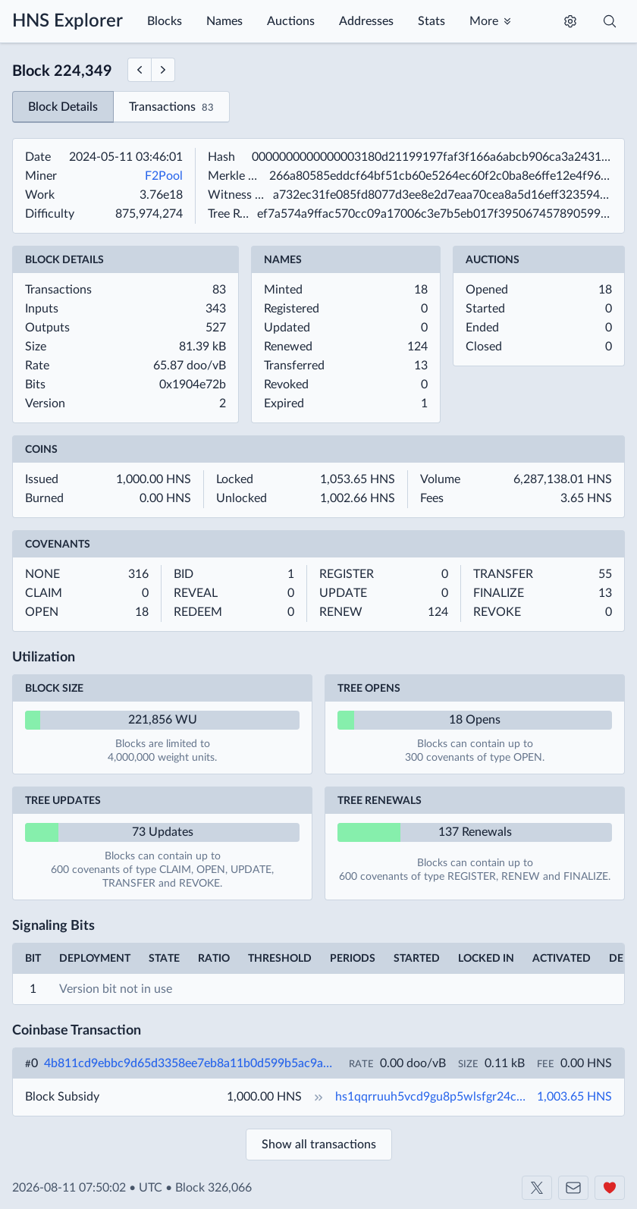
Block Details (63, 107)
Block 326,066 (213, 1188)
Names (224, 21)
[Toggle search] (610, 21)
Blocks (164, 21)
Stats (431, 21)
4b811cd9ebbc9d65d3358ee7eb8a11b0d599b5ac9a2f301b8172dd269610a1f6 (190, 1063)
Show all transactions (319, 1144)
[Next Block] (163, 70)
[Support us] (610, 1188)
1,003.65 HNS (574, 1097)
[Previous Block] (139, 70)
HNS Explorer (67, 21)
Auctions (291, 21)
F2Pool (164, 176)
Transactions (171, 108)
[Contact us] (573, 1188)
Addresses (366, 21)
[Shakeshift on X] (537, 1188)
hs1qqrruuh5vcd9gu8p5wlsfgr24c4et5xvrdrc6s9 (434, 1097)
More (483, 21)
